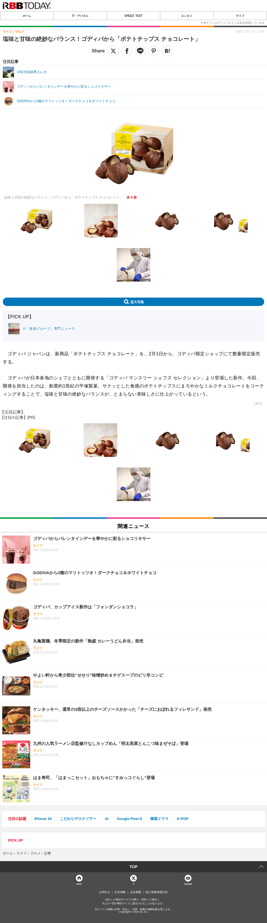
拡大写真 (137, 301)
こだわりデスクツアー (78, 819)
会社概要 (135, 892)
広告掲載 (120, 892)
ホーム (27, 15)
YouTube (188, 883)
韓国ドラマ (159, 819)
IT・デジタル (80, 15)
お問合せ (104, 892)
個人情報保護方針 (157, 892)
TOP (134, 866)
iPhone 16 (42, 819)
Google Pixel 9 (129, 819)
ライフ (240, 15)
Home (79, 883)
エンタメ (186, 15)
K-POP (182, 819)
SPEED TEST (133, 15)
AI (106, 819)
